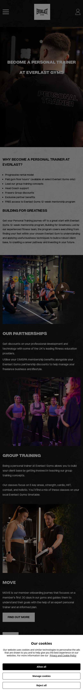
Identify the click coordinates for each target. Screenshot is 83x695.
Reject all (41, 685)
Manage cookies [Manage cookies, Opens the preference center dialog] (42, 676)
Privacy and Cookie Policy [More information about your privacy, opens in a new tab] (63, 655)
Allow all (41, 666)
